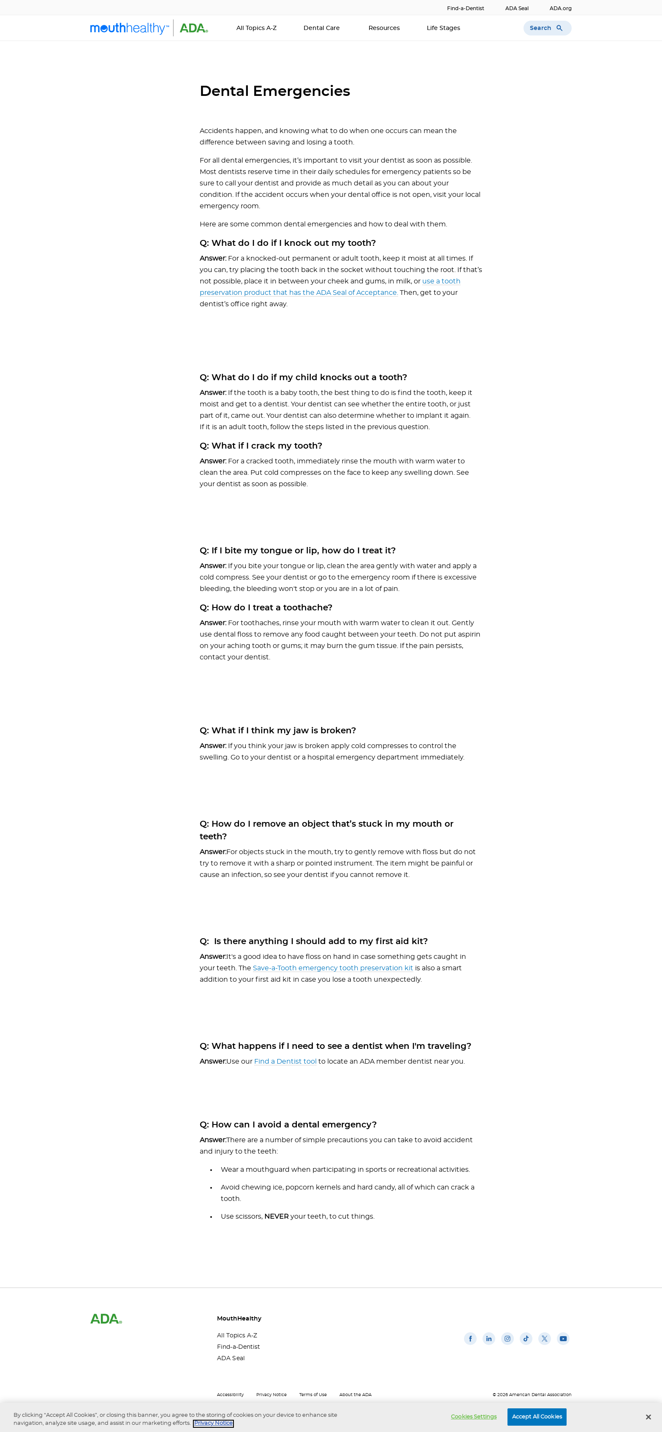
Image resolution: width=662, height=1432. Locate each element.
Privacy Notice (271, 1395)
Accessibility (230, 1395)
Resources (384, 28)
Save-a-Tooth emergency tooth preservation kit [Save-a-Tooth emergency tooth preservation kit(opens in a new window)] (333, 968)
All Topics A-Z (256, 28)
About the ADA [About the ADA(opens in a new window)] (355, 1395)
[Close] (648, 1422)
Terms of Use (313, 1395)
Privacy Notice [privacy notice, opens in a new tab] (213, 1428)
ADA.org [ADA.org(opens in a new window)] (561, 8)
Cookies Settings (473, 1421)
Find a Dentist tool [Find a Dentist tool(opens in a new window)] (285, 1061)
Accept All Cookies (537, 1421)
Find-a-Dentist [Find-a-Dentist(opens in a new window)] (465, 8)
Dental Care (323, 28)
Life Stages (444, 28)
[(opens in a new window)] (470, 1345)
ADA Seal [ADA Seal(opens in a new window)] (517, 8)
